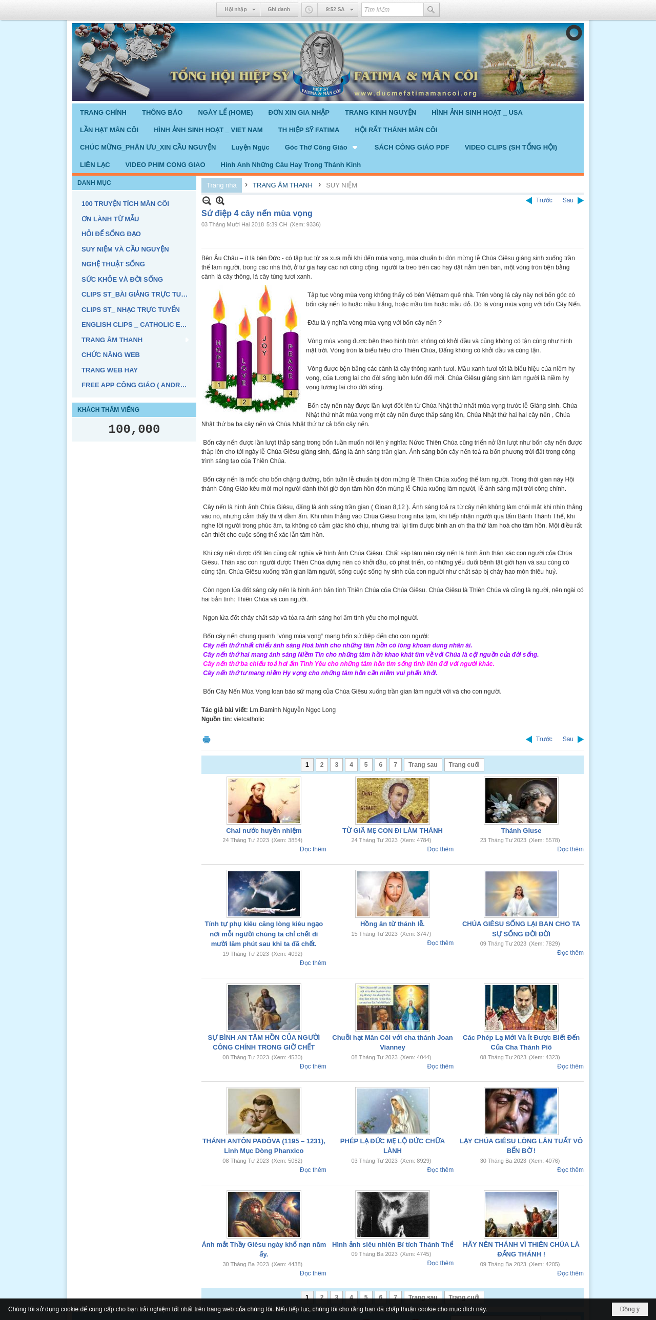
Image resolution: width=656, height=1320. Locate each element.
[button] (322, 147)
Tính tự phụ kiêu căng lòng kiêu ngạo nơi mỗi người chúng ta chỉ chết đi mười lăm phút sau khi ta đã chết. (264, 934)
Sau (568, 200)
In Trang (206, 739)
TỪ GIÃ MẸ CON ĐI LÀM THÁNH (392, 830)
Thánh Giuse (521, 830)
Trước (544, 200)
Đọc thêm (313, 849)
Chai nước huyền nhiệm (263, 830)
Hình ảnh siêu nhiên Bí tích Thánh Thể (392, 1244)
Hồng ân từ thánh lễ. (392, 924)
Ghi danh (279, 9)
